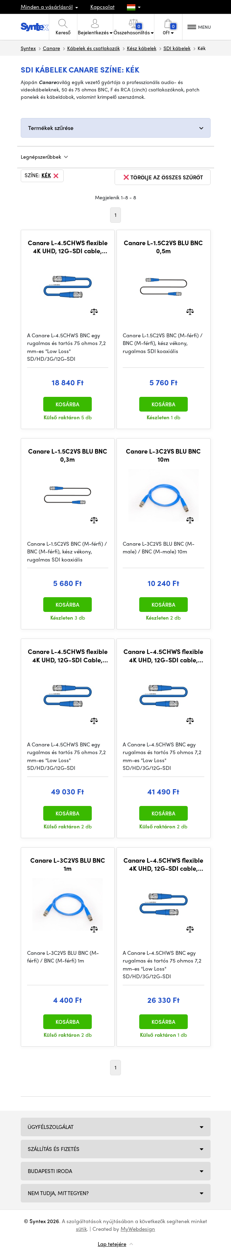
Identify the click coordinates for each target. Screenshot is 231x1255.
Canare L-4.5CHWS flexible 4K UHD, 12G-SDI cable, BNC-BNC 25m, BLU (163, 655)
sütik (81, 1229)
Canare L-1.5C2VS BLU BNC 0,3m (67, 455)
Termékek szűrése (51, 128)
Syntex (28, 47)
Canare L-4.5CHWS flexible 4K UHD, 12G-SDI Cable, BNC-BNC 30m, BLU (68, 655)
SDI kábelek (177, 47)
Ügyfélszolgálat (51, 1127)
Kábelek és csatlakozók (93, 47)
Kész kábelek (141, 47)
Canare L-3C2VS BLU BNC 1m (67, 864)
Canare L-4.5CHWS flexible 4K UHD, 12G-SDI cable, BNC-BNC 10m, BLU (68, 247)
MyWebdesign (138, 1229)
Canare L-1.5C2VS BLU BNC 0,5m (163, 247)
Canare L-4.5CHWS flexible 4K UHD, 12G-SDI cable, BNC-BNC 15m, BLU (163, 864)
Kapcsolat (102, 7)
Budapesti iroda (50, 1171)
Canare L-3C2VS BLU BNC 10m (163, 455)
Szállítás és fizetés (53, 1149)
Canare (51, 47)
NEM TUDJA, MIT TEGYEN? (58, 1193)
